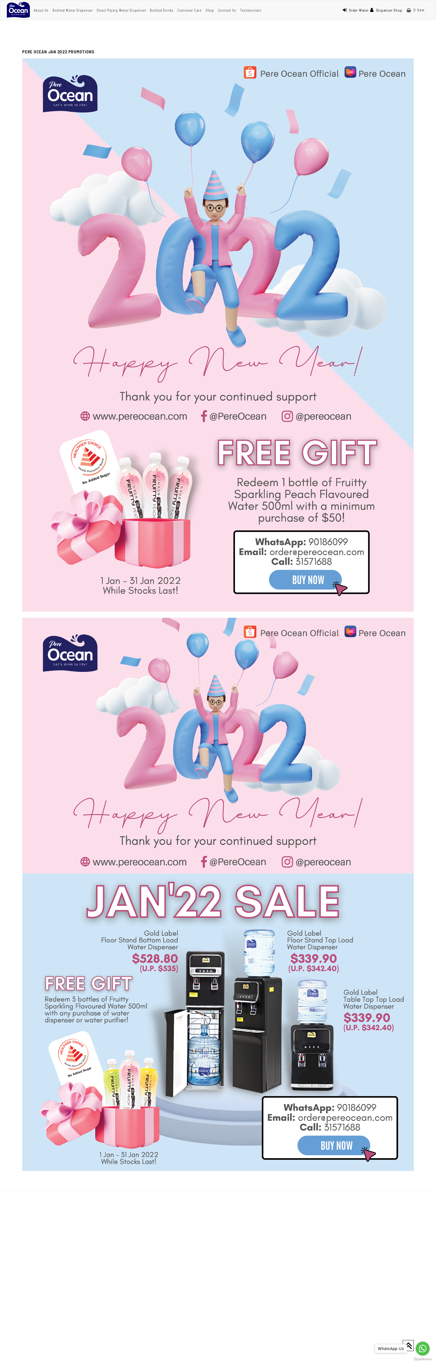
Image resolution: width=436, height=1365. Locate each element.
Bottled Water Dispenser (73, 10)
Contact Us (227, 10)
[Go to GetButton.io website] (423, 1359)
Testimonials (250, 10)
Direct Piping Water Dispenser (121, 10)
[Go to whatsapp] (423, 1349)
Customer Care (189, 10)
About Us (41, 10)
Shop (209, 10)
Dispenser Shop (386, 10)
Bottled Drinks (162, 10)
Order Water (355, 10)
